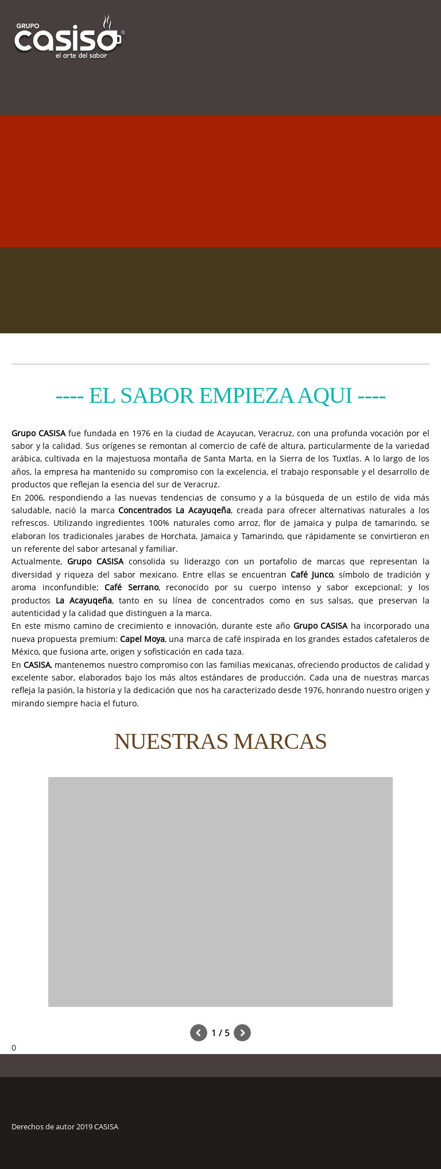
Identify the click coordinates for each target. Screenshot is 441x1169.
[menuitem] (403, 86)
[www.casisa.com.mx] (70, 25)
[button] (220, 895)
